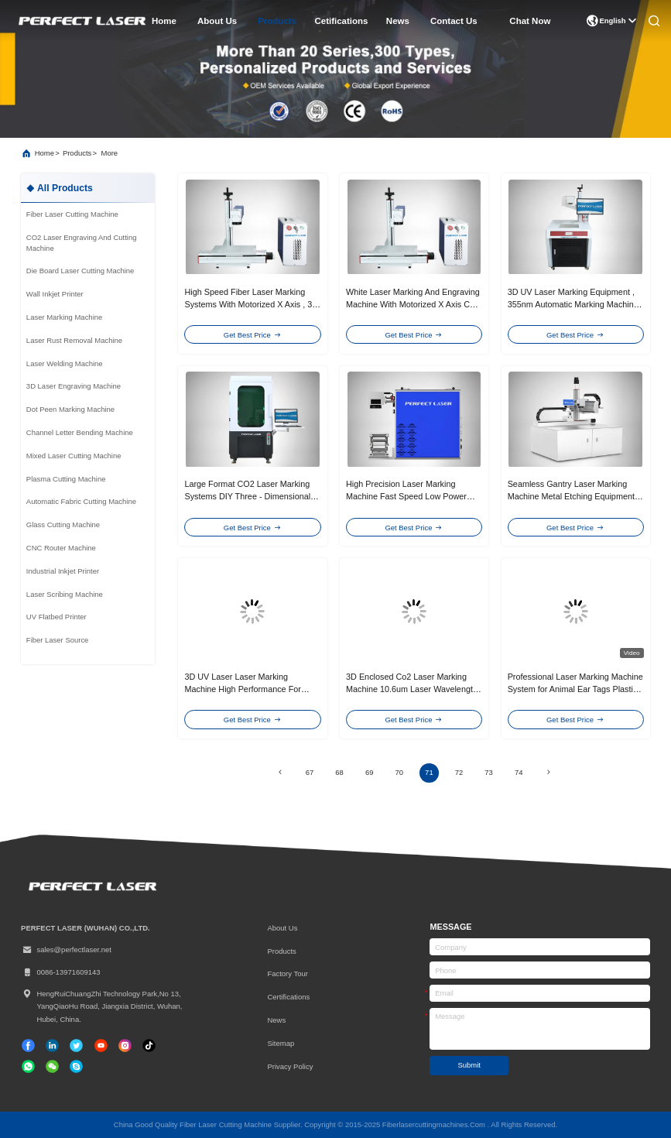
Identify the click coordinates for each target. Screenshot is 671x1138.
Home (44, 153)
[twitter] (76, 1045)
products (277, 21)
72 (459, 772)
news (397, 21)
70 (399, 772)
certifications (288, 996)
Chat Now (529, 21)
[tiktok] (101, 1045)
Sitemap (280, 1043)
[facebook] (28, 1045)
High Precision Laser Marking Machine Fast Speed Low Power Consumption (406, 496)
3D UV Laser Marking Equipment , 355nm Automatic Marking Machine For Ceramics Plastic (573, 304)
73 (488, 772)
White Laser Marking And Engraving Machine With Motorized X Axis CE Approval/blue (413, 304)
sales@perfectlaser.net (66, 950)
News (276, 1020)
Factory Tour (287, 973)
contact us (454, 21)
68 (339, 772)
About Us (282, 928)
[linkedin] (52, 1045)
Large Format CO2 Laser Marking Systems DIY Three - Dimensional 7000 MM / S (247, 496)
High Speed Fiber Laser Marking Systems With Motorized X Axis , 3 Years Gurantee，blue (248, 304)
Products (281, 951)
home (164, 21)
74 (519, 772)
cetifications (341, 21)
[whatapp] (28, 1066)
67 (310, 772)
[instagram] (125, 1045)
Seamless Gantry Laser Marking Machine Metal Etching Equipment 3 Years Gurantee (575, 496)
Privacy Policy (290, 1066)
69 (369, 772)
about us (217, 21)
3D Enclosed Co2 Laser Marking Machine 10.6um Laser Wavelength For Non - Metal (412, 689)
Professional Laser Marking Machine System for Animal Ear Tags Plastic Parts (575, 689)
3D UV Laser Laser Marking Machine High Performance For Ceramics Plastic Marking (242, 689)
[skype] (76, 1066)
